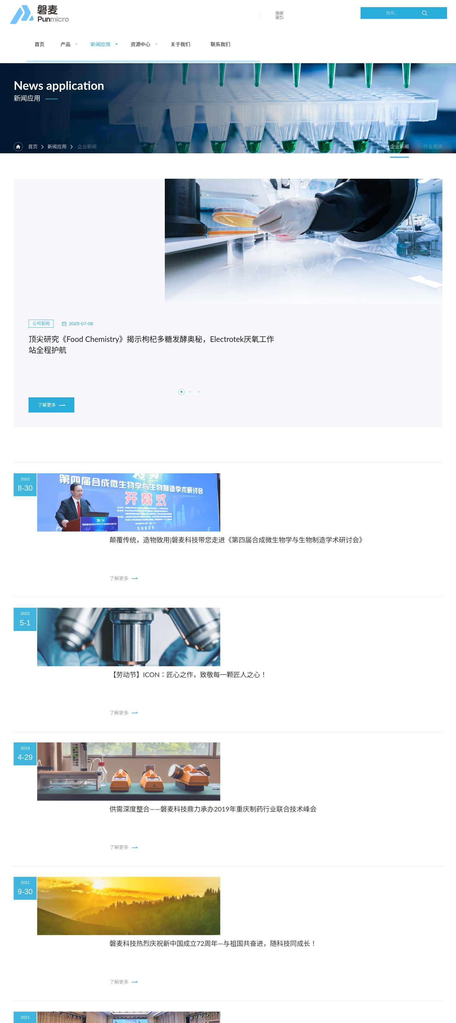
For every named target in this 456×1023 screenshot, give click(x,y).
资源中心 (256, 15)
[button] (181, 322)
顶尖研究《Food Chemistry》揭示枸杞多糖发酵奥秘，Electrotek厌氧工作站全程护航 (112, 252)
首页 (155, 15)
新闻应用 (216, 15)
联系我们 (336, 15)
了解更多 (51, 318)
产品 (181, 15)
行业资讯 (432, 170)
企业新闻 (393, 170)
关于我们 (296, 15)
